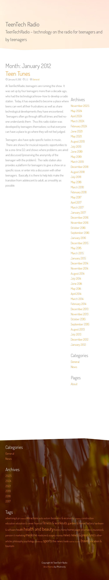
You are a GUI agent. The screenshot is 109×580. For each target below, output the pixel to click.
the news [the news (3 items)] (58, 541)
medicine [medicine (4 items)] (31, 535)
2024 (8, 481)
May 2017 (76, 197)
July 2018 (76, 177)
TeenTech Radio (22, 24)
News (74, 367)
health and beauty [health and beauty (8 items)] (38, 529)
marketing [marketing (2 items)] (20, 535)
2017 (8, 501)
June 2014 (76, 283)
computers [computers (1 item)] (78, 518)
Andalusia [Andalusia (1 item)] (23, 518)
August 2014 (77, 273)
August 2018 (78, 172)
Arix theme (49, 566)
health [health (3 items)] (19, 529)
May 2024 (76, 111)
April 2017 (76, 202)
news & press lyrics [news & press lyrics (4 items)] (83, 535)
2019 (8, 491)
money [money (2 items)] (59, 535)
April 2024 (76, 116)
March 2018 (77, 187)
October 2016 (78, 228)
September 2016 (80, 233)
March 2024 (77, 121)
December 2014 (79, 263)
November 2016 (79, 223)
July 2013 (76, 334)
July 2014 (76, 278)
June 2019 (76, 151)
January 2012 (78, 344)
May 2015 (76, 248)
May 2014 (76, 288)
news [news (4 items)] (66, 535)
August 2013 (78, 329)
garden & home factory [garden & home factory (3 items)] (81, 523)
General (35, 79)
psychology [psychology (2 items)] (29, 541)
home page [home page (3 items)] (73, 529)
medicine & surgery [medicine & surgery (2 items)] (47, 535)
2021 (8, 486)
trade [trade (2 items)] (65, 541)
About (74, 384)
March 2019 (77, 162)
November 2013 (79, 314)
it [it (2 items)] (14, 535)
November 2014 (79, 268)
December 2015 (79, 243)
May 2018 (76, 182)
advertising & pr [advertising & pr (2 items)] (12, 518)
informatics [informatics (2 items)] (86, 529)
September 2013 (80, 324)
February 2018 (79, 192)
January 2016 (78, 238)
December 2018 (79, 167)
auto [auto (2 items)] (41, 518)
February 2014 (78, 304)
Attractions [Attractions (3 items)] (32, 518)
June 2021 (76, 131)
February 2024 (79, 126)
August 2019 (78, 141)
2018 (8, 496)
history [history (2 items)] (57, 529)
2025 (8, 476)
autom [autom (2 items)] (47, 518)
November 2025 (80, 106)
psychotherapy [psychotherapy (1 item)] (39, 541)
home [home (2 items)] (64, 529)
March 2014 (77, 299)
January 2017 (78, 212)
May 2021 (76, 136)
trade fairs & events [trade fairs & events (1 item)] (74, 541)
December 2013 (79, 309)
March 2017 (77, 207)
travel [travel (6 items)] (85, 540)
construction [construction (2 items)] (88, 518)
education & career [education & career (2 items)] (24, 523)
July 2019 (76, 146)
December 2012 (79, 339)
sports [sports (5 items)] (47, 540)
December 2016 (79, 217)
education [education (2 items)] (10, 523)
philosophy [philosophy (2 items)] (18, 541)
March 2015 (77, 253)
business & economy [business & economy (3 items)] (62, 518)
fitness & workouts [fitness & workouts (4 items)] (55, 523)
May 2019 (76, 157)
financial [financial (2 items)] (38, 523)
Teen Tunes (17, 73)
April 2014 (76, 294)
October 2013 (78, 319)
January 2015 (78, 258)
